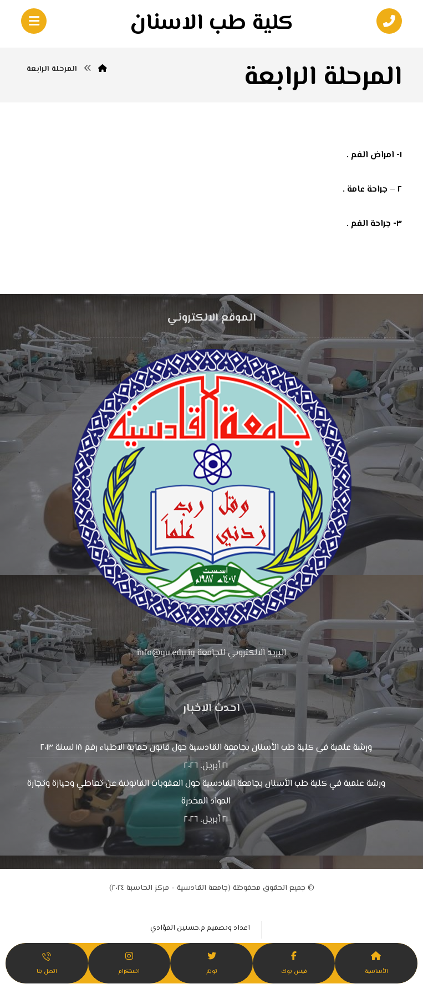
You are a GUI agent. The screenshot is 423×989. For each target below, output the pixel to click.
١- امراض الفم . (374, 155)
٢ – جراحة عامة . (372, 190)
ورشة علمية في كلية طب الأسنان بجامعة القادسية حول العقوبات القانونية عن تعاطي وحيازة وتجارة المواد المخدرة (206, 792)
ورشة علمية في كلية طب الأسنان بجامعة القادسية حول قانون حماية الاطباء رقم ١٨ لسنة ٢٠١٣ (206, 748)
